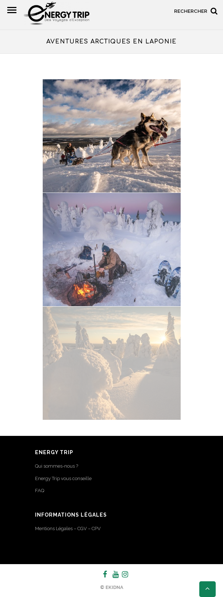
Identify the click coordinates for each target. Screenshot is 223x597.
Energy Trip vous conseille (63, 478)
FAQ (39, 490)
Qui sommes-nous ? (56, 466)
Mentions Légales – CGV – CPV (68, 528)
